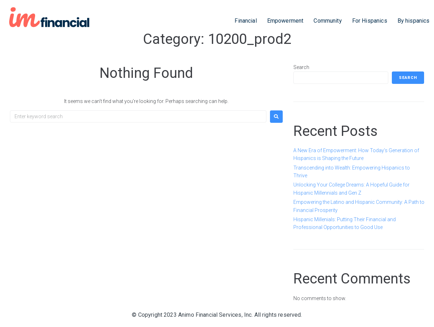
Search (301, 67)
